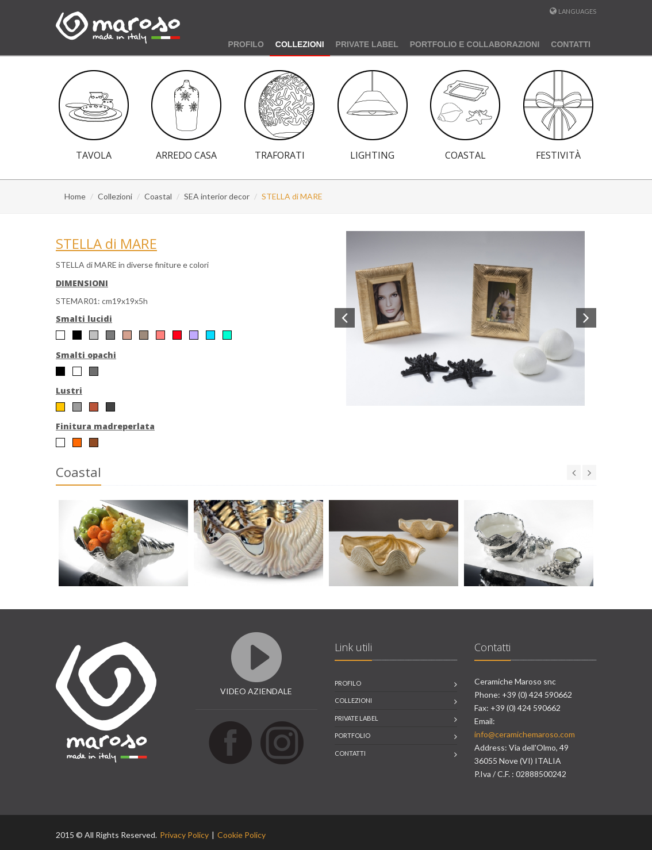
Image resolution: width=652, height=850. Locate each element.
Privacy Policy (184, 835)
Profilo (246, 44)
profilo (348, 683)
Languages (577, 11)
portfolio (352, 735)
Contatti (570, 44)
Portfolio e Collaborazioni (475, 44)
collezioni (353, 700)
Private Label (367, 44)
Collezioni (299, 44)
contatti (350, 753)
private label (356, 718)
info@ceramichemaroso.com (524, 734)
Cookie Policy (241, 835)
